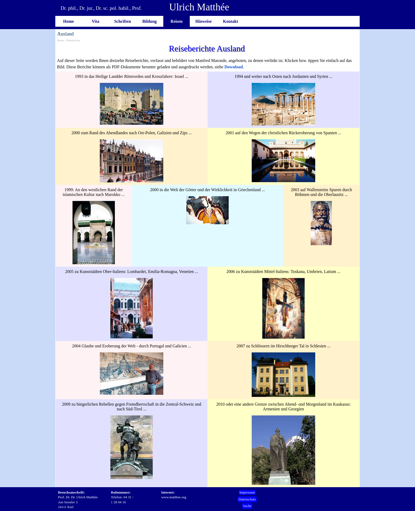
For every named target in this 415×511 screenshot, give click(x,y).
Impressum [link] (247, 492)
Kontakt (230, 21)
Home (68, 21)
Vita (96, 21)
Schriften (122, 21)
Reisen (176, 21)
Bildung (149, 21)
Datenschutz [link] (247, 499)
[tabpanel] (207, 63)
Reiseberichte (73, 40)
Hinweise (203, 21)
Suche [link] (247, 506)
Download (233, 67)
